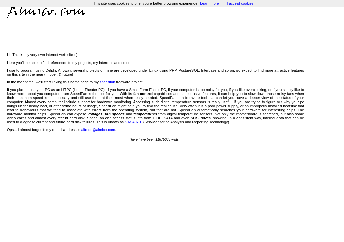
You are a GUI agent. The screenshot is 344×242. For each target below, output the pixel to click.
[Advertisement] (155, 34)
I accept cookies (240, 3)
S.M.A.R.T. (133, 122)
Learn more (209, 3)
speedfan (107, 82)
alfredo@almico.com (98, 130)
